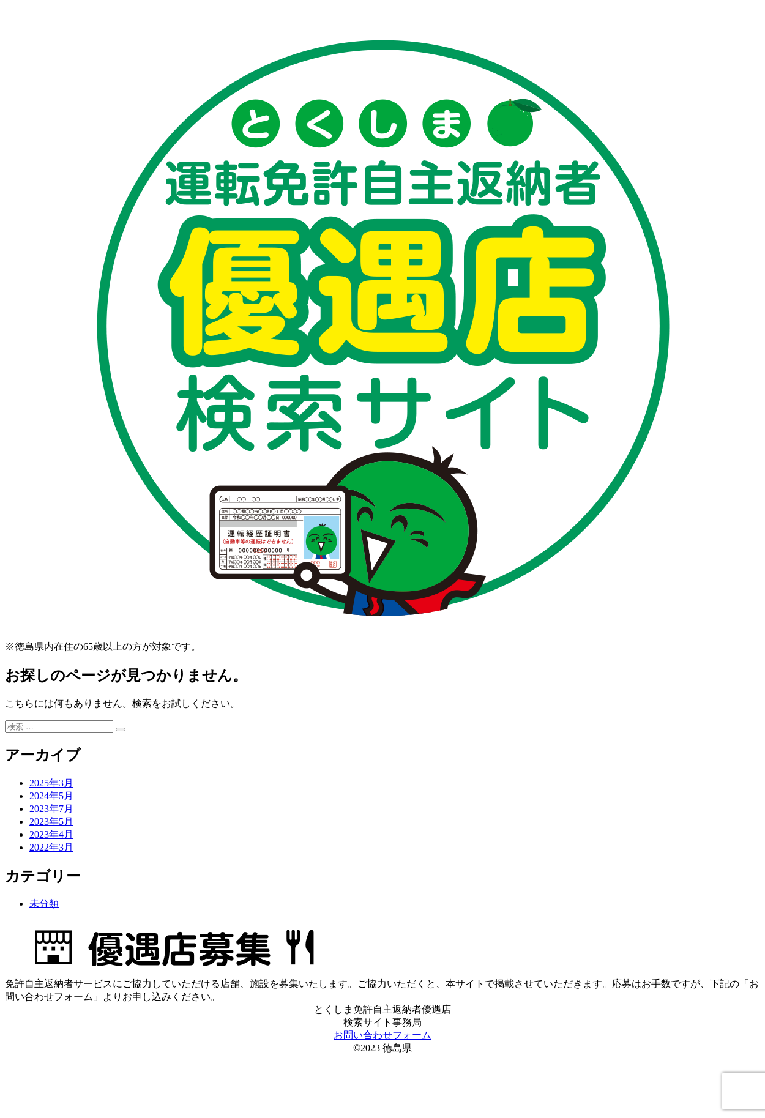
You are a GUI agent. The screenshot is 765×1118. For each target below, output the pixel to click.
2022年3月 (51, 847)
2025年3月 (51, 783)
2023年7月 (51, 808)
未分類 (44, 903)
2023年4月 (51, 834)
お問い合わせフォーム (382, 1035)
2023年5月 (51, 821)
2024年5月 (51, 796)
